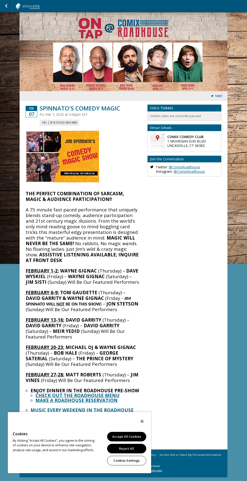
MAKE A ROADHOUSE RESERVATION (76, 400)
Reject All (126, 448)
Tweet (219, 96)
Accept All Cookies (126, 436)
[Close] (142, 421)
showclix (39, 6)
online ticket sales (151, 470)
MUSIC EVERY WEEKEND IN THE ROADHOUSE (82, 410)
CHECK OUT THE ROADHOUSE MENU (77, 395)
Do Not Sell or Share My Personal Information (190, 455)
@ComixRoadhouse (184, 167)
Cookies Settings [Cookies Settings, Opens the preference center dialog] (126, 460)
